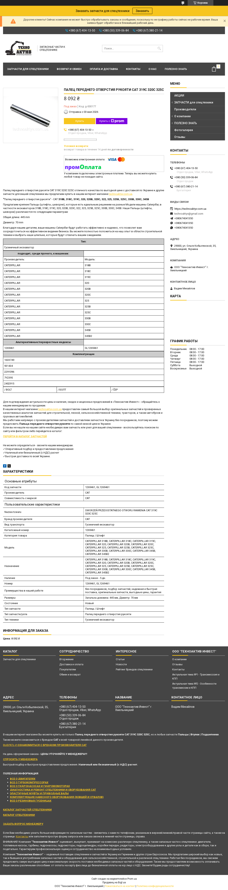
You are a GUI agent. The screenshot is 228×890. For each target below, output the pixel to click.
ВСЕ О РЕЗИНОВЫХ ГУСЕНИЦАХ (30, 800)
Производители (185, 109)
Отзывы (179, 137)
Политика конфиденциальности (155, 886)
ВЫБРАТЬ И (45, 745)
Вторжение (66, 659)
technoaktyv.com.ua (120, 193)
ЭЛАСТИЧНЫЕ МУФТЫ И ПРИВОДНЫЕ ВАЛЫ (39, 793)
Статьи (120, 659)
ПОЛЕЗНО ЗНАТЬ (185, 123)
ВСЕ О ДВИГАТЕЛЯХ (22, 778)
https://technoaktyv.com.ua (190, 208)
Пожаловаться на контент (120, 886)
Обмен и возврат (70, 674)
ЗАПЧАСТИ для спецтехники (193, 102)
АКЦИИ (179, 95)
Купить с (111, 121)
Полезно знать (176, 69)
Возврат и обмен (69, 69)
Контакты (133, 69)
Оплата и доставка (104, 69)
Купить (79, 121)
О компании (182, 116)
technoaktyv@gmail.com (188, 213)
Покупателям (67, 669)
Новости (121, 664)
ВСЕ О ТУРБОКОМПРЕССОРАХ (29, 782)
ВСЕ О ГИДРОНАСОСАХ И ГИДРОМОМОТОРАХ (40, 786)
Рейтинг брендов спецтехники (134, 669)
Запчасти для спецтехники (28, 69)
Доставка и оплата (71, 664)
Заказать (142, 11)
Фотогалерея (183, 130)
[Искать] (159, 48)
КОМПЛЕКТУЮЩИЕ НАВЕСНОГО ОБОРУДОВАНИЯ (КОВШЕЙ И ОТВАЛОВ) (57, 797)
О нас (152, 69)
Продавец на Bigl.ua (114, 882)
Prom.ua (132, 878)
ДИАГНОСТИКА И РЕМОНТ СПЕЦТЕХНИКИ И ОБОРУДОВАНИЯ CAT (53, 789)
